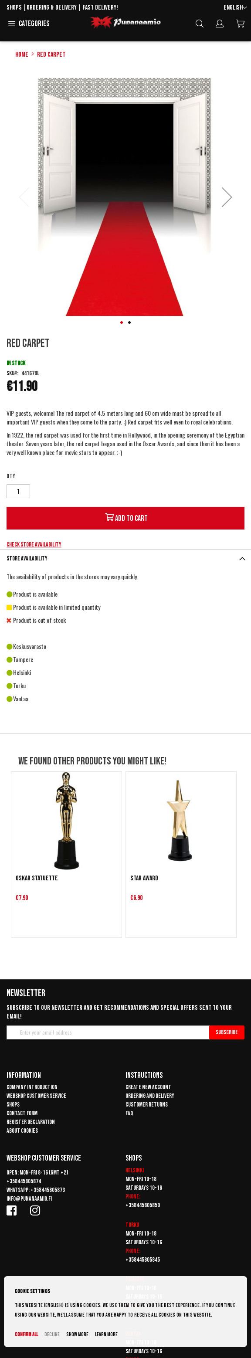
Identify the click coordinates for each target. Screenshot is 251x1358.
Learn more (106, 1334)
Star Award (144, 878)
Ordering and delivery (150, 1096)
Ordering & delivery (52, 7)
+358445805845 (143, 1259)
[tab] (125, 558)
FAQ (129, 1113)
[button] (235, 8)
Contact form (22, 1113)
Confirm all (26, 1334)
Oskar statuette (37, 878)
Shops (14, 7)
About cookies (22, 1130)
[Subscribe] (226, 1032)
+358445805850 (143, 1205)
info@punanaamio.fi (29, 1198)
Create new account (148, 1087)
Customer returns (147, 1104)
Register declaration (31, 1122)
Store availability (27, 558)
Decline (52, 1334)
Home (21, 55)
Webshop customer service (36, 1096)
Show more (77, 1334)
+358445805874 (24, 1181)
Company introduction (32, 1087)
